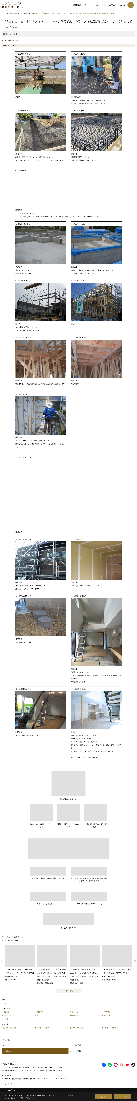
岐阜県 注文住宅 (43, 1028)
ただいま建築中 (75, 1045)
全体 (4, 1003)
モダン (39, 1015)
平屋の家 (107, 1012)
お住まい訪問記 (75, 1051)
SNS (122, 5)
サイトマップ (7, 1084)
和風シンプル (108, 1015)
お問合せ (113, 5)
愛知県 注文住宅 (9, 1028)
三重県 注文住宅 (110, 1028)
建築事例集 (7, 1051)
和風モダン (74, 1015)
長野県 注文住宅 (76, 1028)
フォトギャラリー (9, 1045)
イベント (88, 5)
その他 (5, 1019)
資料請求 (77, 5)
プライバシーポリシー (54, 1095)
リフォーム (74, 1012)
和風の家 (6, 1012)
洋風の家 (40, 1012)
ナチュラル (7, 1015)
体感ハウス (101, 5)
